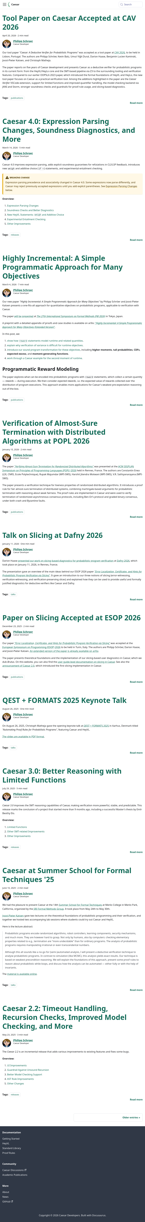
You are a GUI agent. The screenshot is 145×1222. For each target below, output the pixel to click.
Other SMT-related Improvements (25, 831)
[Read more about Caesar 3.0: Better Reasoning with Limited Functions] (136, 852)
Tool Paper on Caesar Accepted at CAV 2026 (69, 22)
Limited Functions (17, 827)
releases (15, 234)
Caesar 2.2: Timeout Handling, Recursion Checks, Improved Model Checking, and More (64, 1017)
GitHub (7, 1201)
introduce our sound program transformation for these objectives (43, 349)
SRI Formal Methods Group (49, 908)
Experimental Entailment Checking (26, 219)
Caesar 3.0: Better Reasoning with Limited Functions (62, 775)
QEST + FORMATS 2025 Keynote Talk (64, 700)
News (5, 1196)
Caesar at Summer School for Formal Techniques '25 (66, 875)
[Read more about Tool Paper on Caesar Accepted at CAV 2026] (136, 103)
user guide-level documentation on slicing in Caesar (86, 661)
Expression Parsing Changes (121, 186)
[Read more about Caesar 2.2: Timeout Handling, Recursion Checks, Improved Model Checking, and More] (136, 1099)
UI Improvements (17, 1065)
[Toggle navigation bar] (4, 4)
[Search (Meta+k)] (131, 4)
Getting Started (10, 1138)
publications (17, 98)
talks (13, 594)
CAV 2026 (119, 52)
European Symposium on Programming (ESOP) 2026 (31, 647)
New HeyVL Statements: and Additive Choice (35, 214)
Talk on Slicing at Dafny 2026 (52, 535)
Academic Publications (14, 1174)
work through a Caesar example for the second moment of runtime (44, 358)
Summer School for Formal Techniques (80, 904)
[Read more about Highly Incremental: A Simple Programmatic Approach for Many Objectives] (136, 405)
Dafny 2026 (123, 560)
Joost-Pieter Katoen (13, 915)
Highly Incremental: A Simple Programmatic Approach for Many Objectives (62, 267)
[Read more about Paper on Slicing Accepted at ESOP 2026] (136, 682)
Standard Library (11, 1148)
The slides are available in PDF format (23, 736)
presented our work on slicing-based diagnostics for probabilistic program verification (66, 560)
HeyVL (5, 1143)
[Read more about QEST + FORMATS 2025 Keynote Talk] (136, 752)
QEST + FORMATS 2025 (96, 725)
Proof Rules (8, 1153)
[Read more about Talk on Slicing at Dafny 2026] (136, 599)
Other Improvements (19, 223)
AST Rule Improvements (20, 1079)
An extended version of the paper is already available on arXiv (64, 651)
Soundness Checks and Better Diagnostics (30, 210)
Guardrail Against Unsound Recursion (28, 1070)
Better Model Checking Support (24, 1074)
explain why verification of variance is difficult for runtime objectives (45, 345)
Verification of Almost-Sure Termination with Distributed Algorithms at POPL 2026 (54, 432)
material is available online (22, 974)
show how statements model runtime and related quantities (45, 340)
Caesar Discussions (14, 1170)
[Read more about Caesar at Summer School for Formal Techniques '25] (136, 990)
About (5, 1192)
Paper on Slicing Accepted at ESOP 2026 (71, 617)
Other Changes (15, 1083)
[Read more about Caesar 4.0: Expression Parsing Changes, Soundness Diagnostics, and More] (136, 240)
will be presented (23, 316)
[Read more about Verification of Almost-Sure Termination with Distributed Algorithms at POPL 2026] (136, 516)
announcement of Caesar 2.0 (18, 665)
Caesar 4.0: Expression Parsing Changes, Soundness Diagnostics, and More (68, 130)
